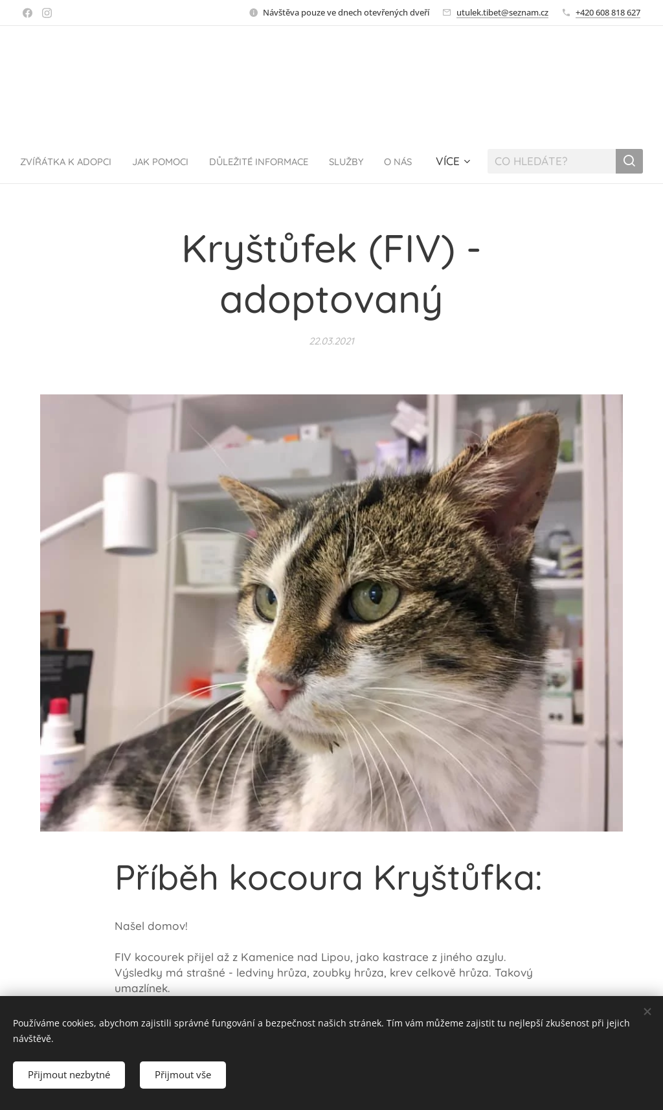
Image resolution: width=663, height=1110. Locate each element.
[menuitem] (108, 161)
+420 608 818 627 (608, 12)
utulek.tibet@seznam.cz (502, 12)
